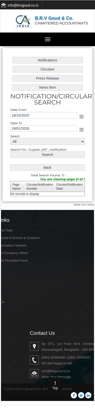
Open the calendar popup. (80, 116)
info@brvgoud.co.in (23, 5)
